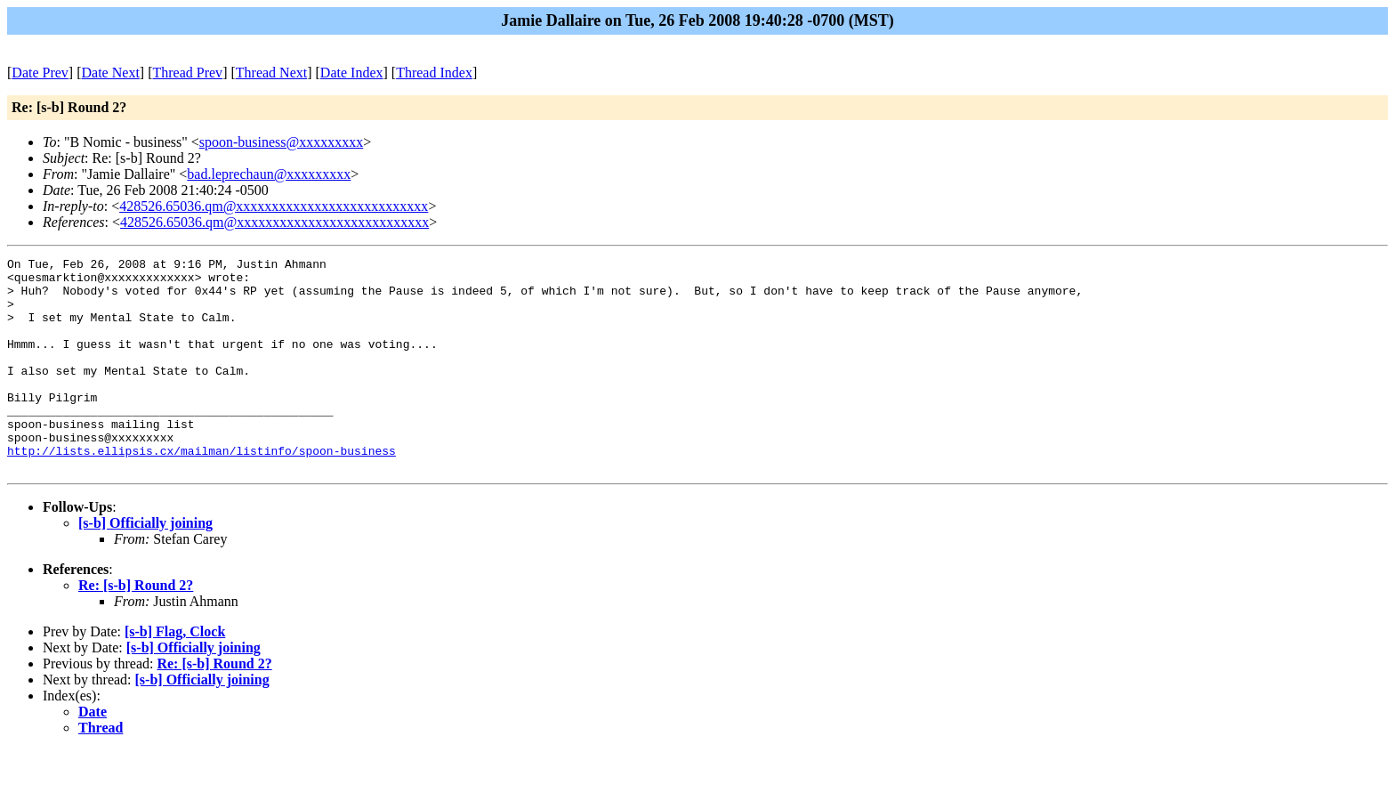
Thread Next (271, 72)
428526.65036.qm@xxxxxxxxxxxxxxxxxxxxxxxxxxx (273, 206)
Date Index (351, 72)
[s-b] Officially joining (145, 565)
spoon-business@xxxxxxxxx (281, 142)
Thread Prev (187, 72)
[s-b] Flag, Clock (175, 674)
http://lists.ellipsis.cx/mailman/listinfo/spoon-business (201, 490)
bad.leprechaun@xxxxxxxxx (269, 174)
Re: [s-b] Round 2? (135, 627)
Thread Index (434, 72)
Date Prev (40, 72)
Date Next (111, 72)
